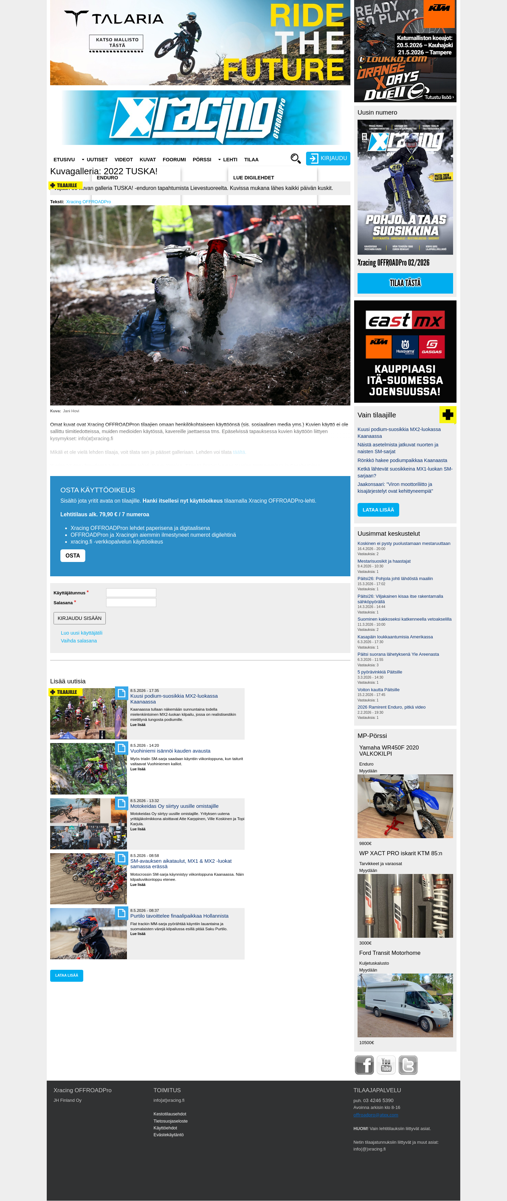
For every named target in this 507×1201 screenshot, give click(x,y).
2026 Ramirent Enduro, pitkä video (391, 707)
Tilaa (251, 159)
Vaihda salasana (79, 640)
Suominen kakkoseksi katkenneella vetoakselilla (405, 619)
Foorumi (174, 159)
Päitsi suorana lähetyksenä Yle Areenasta (398, 654)
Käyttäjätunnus (70, 592)
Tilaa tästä (405, 283)
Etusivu (64, 159)
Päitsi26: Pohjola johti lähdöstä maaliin (395, 578)
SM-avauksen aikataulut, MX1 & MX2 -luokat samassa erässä (181, 863)
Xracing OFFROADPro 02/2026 (394, 262)
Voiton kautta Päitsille (379, 689)
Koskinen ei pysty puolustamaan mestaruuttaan (404, 543)
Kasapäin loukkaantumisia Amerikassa (395, 636)
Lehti (230, 159)
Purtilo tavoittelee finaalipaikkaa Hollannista (179, 916)
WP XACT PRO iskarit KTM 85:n (400, 853)
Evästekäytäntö (169, 1134)
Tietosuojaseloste (171, 1121)
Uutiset (97, 159)
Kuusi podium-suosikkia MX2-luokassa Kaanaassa (174, 698)
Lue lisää (140, 725)
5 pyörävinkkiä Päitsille (380, 671)
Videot (124, 159)
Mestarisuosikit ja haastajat (384, 561)
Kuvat (148, 159)
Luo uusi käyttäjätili (82, 633)
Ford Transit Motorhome (390, 953)
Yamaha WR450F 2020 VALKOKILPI (389, 750)
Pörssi (202, 159)
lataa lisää (66, 975)
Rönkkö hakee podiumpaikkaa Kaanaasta (402, 460)
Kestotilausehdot (170, 1113)
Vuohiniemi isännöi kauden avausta (170, 751)
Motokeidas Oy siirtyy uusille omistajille (174, 806)
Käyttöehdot (165, 1127)
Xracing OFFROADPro (88, 201)
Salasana (63, 602)
